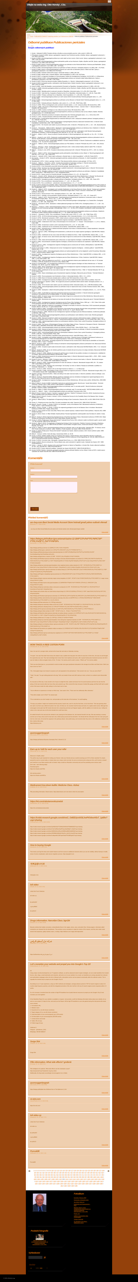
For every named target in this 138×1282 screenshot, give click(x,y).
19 (77, 1170)
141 (101, 1181)
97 (86, 1177)
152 (72, 1183)
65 (66, 1175)
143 (39, 1183)
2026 (41, 1268)
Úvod (31, 36)
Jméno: (32, 468)
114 (74, 1179)
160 (101, 1183)
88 (60, 1177)
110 (60, 1179)
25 (94, 1170)
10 (52, 1170)
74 (91, 1175)
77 (99, 1175)
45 (80, 1172)
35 (52, 1172)
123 (36, 1181)
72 (85, 1175)
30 (38, 1172)
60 (52, 1175)
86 (55, 1177)
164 (72, 1186)
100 (94, 1177)
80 (38, 1177)
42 (71, 1172)
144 (43, 1183)
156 (87, 1183)
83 (46, 1177)
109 (56, 1179)
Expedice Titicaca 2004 (80, 1197)
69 (77, 1175)
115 (78, 1179)
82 (43, 1177)
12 (58, 1170)
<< (31, 1268)
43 (74, 1172)
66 (69, 1175)
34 (49, 1172)
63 (60, 1175)
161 (62, 1186)
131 (65, 1181)
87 (57, 1177)
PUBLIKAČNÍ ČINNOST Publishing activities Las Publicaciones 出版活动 (53, 36)
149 (61, 1183)
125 (43, 1181)
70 (80, 1175)
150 (65, 1183)
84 (49, 1177)
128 (54, 1181)
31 (40, 1172)
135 (80, 1181)
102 (102, 1177)
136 (83, 1181)
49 (91, 1172)
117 (85, 1179)
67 (71, 1175)
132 (69, 1181)
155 (83, 1183)
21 (83, 1170)
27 (100, 1170)
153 (76, 1183)
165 (76, 1186)
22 (86, 1170)
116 (81, 1179)
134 (76, 1181)
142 (36, 1183)
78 (102, 1175)
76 (97, 1175)
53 (102, 1172)
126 (47, 1181)
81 (41, 1177)
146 (50, 1183)
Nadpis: (32, 474)
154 (79, 1183)
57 (43, 1175)
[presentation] (69, 500)
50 (94, 1172)
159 (97, 1183)
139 (94, 1181)
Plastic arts (77, 1213)
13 (61, 1170)
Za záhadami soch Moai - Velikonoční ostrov (80, 1222)
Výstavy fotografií (78, 1219)
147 (54, 1183)
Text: (31, 480)
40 (66, 1172)
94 (77, 1177)
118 (88, 1179)
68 (74, 1175)
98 (88, 1177)
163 (69, 1186)
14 (63, 1170)
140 (98, 1181)
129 (58, 1181)
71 (83, 1175)
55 (38, 1175)
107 (49, 1179)
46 (83, 1172)
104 (38, 1179)
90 (66, 1177)
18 (75, 1170)
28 (103, 1170)
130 (62, 1181)
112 (67, 1179)
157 (90, 1183)
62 (57, 1175)
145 (47, 1183)
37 (57, 1172)
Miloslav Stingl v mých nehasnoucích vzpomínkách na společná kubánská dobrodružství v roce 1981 (82, 1209)
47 (85, 1172)
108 (53, 1179)
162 (65, 1186)
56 (40, 1175)
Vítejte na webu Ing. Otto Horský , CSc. (46, 4)
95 (80, 1177)
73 (88, 1175)
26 (97, 1170)
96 (83, 1177)
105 (42, 1179)
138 (90, 1181)
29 (35, 1172)
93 (74, 1177)
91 (69, 1177)
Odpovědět (105, 532)
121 (99, 1179)
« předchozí (29, 1171)
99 (91, 1177)
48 (88, 1172)
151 (68, 1183)
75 (94, 1175)
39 (63, 1172)
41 (69, 1172)
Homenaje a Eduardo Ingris (81, 1200)
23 (89, 1170)
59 (49, 1175)
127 (51, 1181)
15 (66, 1170)
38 (60, 1172)
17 (72, 1170)
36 (54, 1172)
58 (46, 1175)
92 (71, 1177)
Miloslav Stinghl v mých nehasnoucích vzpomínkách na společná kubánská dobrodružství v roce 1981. (39, 1242)
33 (46, 1172)
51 (97, 1172)
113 (70, 1179)
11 (55, 1170)
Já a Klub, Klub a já (79, 1202)
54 (35, 1175)
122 (103, 1179)
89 (63, 1177)
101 (98, 1177)
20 (80, 1170)
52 (99, 1172)
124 (40, 1181)
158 (94, 1183)
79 (35, 1177)
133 (72, 1181)
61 (54, 1175)
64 (63, 1175)
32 (43, 1172)
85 (52, 1177)
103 (35, 1179)
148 (58, 1183)
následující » (108, 1171)
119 (92, 1179)
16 (69, 1170)
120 (96, 1179)
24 (92, 1170)
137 (87, 1181)
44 (77, 1172)
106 (46, 1179)
